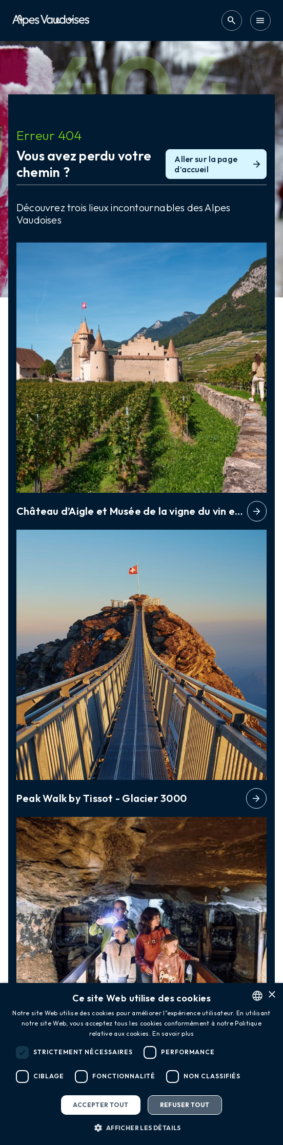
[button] (141, 1127)
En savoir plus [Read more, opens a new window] (173, 1033)
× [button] (271, 995)
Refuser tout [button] (185, 1105)
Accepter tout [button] (100, 1105)
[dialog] (141, 1064)
